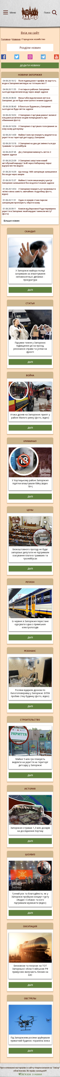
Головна (5, 39)
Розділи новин (30, 48)
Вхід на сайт (30, 32)
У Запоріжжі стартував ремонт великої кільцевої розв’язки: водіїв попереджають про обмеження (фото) (29, 118)
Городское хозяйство (33, 39)
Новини (16, 39)
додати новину (30, 65)
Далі (30, 289)
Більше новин (12, 220)
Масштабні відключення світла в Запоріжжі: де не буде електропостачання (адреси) (27, 99)
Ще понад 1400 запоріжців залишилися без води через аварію (29, 173)
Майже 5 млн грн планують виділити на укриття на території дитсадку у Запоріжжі (29, 136)
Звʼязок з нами (30, 1074)
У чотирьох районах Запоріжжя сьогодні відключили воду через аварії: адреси (25, 90)
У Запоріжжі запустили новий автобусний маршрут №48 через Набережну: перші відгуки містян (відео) (26, 163)
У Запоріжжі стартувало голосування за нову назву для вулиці (29, 127)
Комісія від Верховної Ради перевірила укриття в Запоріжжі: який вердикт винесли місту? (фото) (29, 211)
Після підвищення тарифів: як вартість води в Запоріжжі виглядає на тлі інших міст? (29, 82)
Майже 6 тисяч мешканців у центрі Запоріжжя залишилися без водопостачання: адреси (28, 181)
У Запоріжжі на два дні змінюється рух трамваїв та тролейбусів (29, 144)
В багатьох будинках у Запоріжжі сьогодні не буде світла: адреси (26, 107)
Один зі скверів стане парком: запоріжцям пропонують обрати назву (25, 201)
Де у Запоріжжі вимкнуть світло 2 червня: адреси (26, 153)
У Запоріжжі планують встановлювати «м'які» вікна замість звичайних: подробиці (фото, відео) (29, 191)
